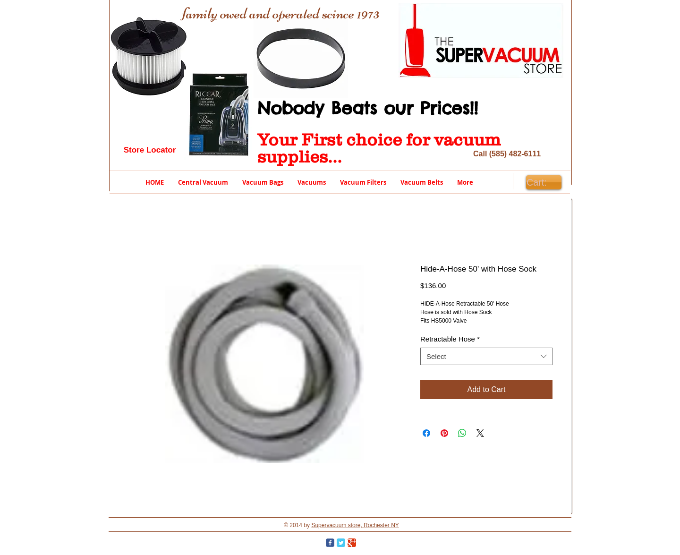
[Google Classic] (352, 542)
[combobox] (486, 357)
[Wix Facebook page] (330, 542)
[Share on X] (480, 433)
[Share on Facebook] (426, 433)
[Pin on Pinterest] (444, 433)
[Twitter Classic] (341, 542)
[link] (544, 182)
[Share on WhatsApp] (462, 433)
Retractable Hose (450, 339)
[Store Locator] (149, 150)
